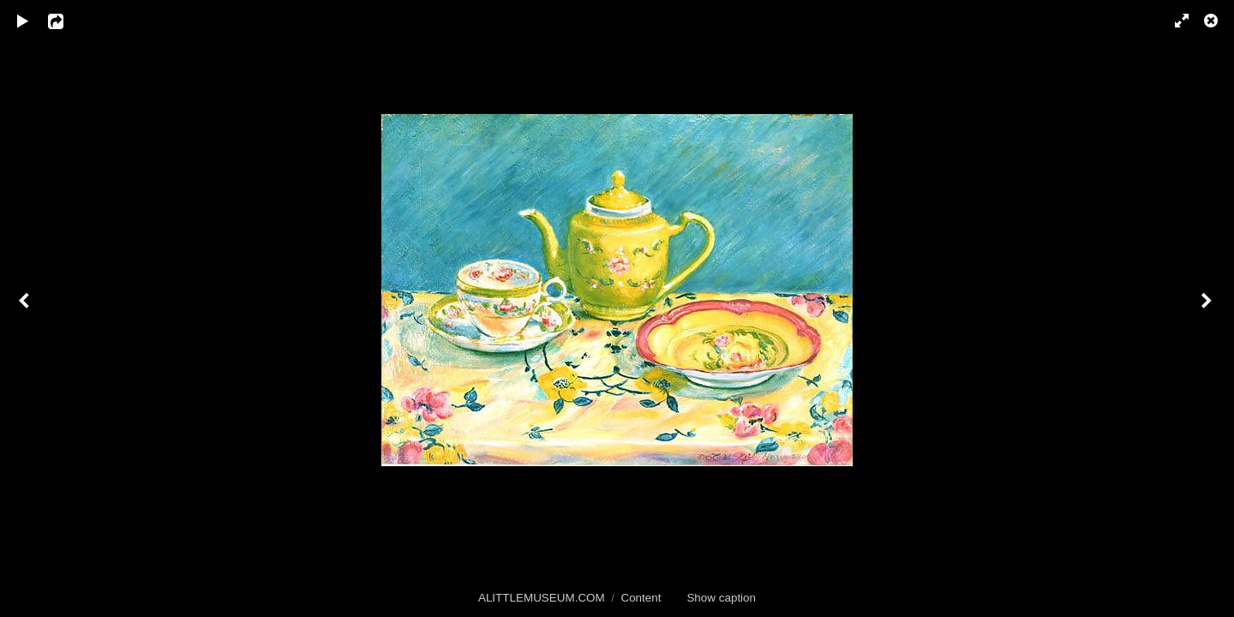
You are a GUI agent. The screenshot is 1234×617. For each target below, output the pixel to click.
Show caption (721, 597)
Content (640, 597)
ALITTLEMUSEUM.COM (541, 597)
